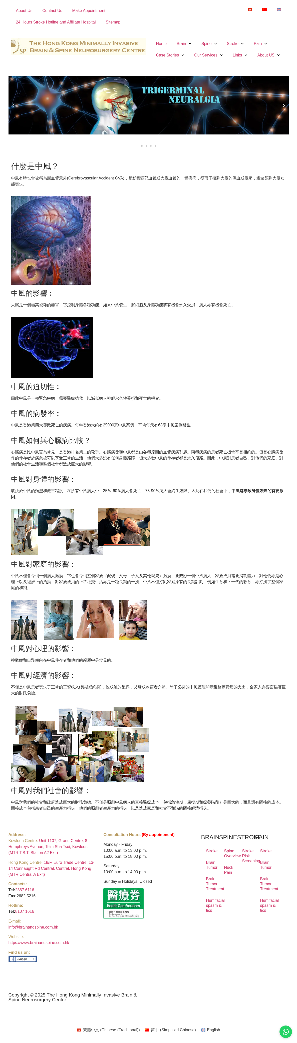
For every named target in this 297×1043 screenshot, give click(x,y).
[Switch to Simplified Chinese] (264, 9)
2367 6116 (24, 890)
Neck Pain (228, 870)
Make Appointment (88, 10)
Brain (184, 43)
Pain (260, 43)
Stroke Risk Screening (246, 856)
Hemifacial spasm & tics (210, 905)
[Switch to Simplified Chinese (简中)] (170, 1030)
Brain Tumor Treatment (210, 884)
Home (161, 43)
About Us (24, 10)
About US (268, 55)
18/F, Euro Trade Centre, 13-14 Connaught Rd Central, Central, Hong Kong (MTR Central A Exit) (52, 868)
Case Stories (170, 55)
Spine (209, 43)
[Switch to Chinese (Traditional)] (250, 9)
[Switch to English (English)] (210, 1030)
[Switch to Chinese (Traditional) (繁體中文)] (108, 1030)
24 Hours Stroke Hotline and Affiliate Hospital (56, 22)
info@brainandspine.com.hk (33, 927)
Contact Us (52, 10)
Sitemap (113, 22)
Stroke (235, 43)
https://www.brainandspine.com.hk (39, 943)
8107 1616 (24, 911)
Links (240, 55)
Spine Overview (228, 853)
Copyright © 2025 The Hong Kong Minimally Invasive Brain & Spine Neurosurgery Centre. (73, 997)
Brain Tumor (210, 865)
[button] (13, 105)
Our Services (208, 55)
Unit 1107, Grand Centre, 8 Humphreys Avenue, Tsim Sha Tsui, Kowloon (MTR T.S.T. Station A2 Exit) (48, 847)
